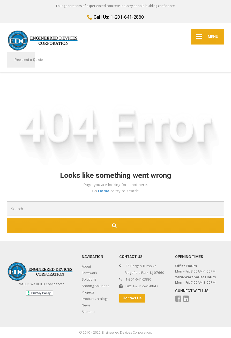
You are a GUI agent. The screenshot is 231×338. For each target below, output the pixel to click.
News (86, 305)
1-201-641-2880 (115, 17)
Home (104, 190)
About (86, 266)
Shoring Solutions (95, 285)
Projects (88, 292)
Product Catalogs (95, 298)
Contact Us (132, 298)
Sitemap (88, 311)
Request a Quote (24, 60)
